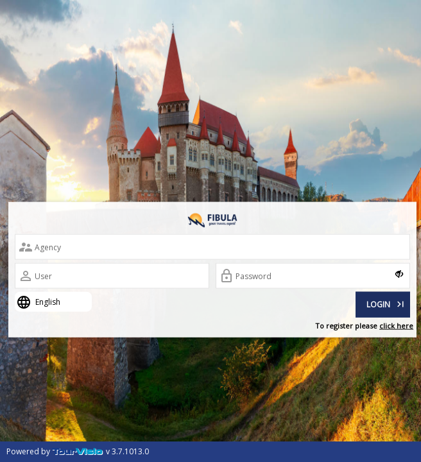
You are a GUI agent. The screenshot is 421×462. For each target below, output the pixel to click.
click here (396, 325)
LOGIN (386, 303)
